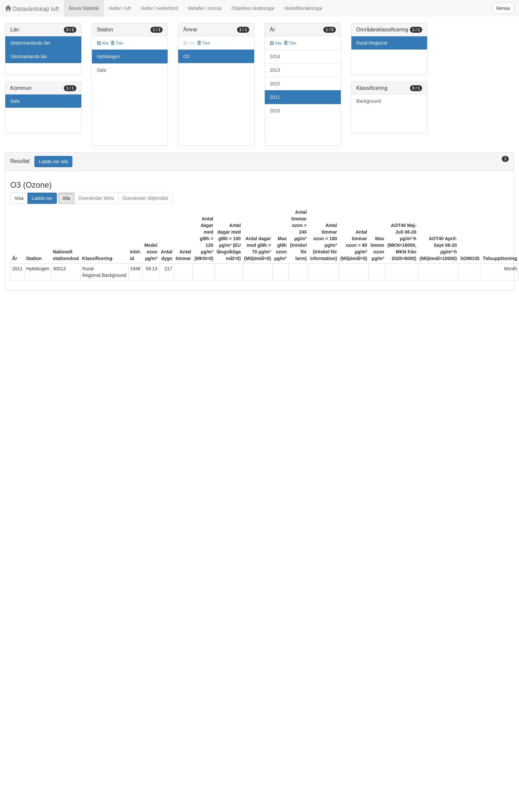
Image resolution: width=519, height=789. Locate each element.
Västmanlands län (28, 56)
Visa (19, 198)
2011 (275, 97)
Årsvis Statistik (84, 8)
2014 (275, 56)
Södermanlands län (30, 43)
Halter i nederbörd (159, 8)
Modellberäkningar (304, 8)
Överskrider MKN (96, 198)
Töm (116, 43)
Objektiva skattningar (253, 8)
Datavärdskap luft (32, 8)
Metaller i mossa (204, 8)
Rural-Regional (371, 43)
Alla (103, 43)
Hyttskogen (108, 56)
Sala (15, 101)
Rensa (503, 8)
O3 (186, 56)
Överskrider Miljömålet (145, 198)
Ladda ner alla (53, 161)
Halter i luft (120, 8)
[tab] (259, 162)
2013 (275, 70)
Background (368, 101)
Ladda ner (42, 198)
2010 (275, 110)
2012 (275, 83)
